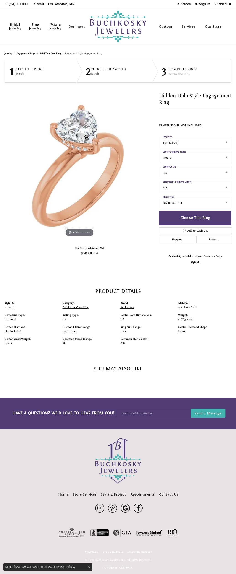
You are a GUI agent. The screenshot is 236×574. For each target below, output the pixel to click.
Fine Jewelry (35, 26)
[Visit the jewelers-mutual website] (149, 532)
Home (63, 494)
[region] (79, 169)
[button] (184, 4)
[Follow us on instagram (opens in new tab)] (99, 508)
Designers (76, 26)
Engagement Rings (25, 53)
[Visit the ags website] (72, 532)
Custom (165, 26)
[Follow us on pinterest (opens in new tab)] (112, 508)
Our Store (213, 26)
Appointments (143, 494)
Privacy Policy (91, 552)
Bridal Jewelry (15, 26)
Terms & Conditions (112, 552)
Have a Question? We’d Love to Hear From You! (63, 413)
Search (20, 73)
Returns (214, 239)
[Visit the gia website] (122, 532)
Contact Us (168, 494)
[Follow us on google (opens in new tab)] (125, 508)
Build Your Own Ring (50, 53)
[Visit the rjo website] (172, 532)
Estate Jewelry (55, 26)
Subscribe (208, 413)
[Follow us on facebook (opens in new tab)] (138, 508)
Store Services (84, 494)
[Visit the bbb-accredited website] (99, 532)
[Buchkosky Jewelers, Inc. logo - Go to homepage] (118, 26)
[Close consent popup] (88, 566)
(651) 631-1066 (90, 253)
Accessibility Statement (139, 552)
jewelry (8, 53)
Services (188, 26)
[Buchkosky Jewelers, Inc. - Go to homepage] (118, 461)
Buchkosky (127, 307)
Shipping (177, 239)
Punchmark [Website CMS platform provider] (125, 567)
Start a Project (113, 494)
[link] (16, 4)
